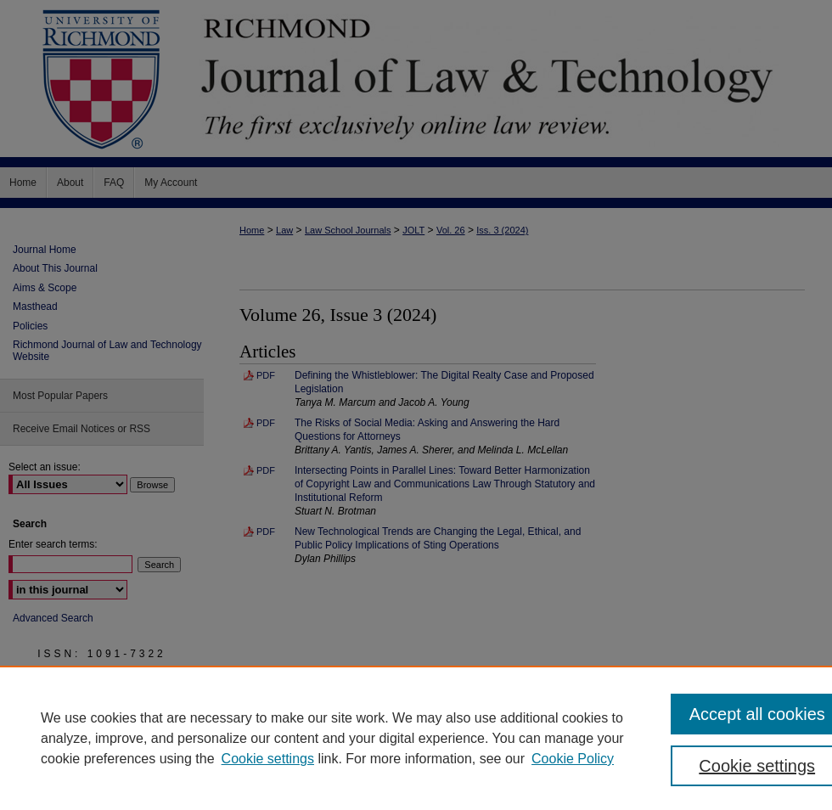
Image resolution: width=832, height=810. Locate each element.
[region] (416, 738)
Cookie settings (268, 758)
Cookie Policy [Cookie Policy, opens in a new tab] (572, 758)
